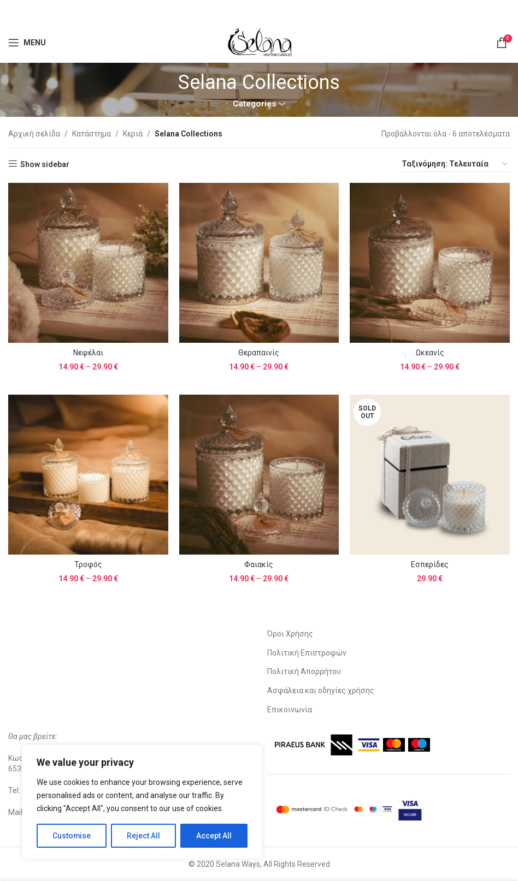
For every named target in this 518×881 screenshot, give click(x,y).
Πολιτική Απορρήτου (304, 671)
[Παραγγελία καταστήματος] (455, 164)
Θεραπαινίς (258, 352)
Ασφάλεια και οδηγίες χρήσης (320, 690)
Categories (254, 104)
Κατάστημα (91, 133)
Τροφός (88, 564)
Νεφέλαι (88, 352)
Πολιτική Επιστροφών (306, 652)
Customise (71, 835)
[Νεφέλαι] (88, 263)
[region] (142, 802)
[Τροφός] (88, 475)
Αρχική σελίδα (34, 133)
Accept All (214, 835)
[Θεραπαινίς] (259, 263)
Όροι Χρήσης (290, 633)
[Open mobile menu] (27, 42)
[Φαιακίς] (259, 475)
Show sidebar (44, 164)
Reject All (144, 835)
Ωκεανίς (430, 352)
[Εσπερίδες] (430, 475)
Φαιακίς (258, 564)
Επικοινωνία (289, 709)
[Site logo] (259, 41)
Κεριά (133, 133)
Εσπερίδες (430, 564)
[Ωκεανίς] (430, 263)
